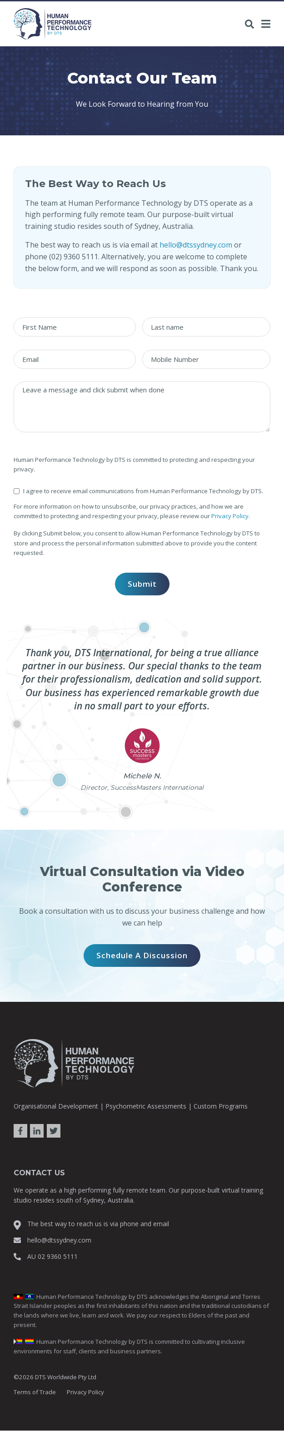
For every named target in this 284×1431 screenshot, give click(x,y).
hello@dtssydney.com (195, 245)
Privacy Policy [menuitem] (85, 1392)
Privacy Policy (230, 516)
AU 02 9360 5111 (52, 1256)
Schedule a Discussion (142, 955)
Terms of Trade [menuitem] (35, 1392)
